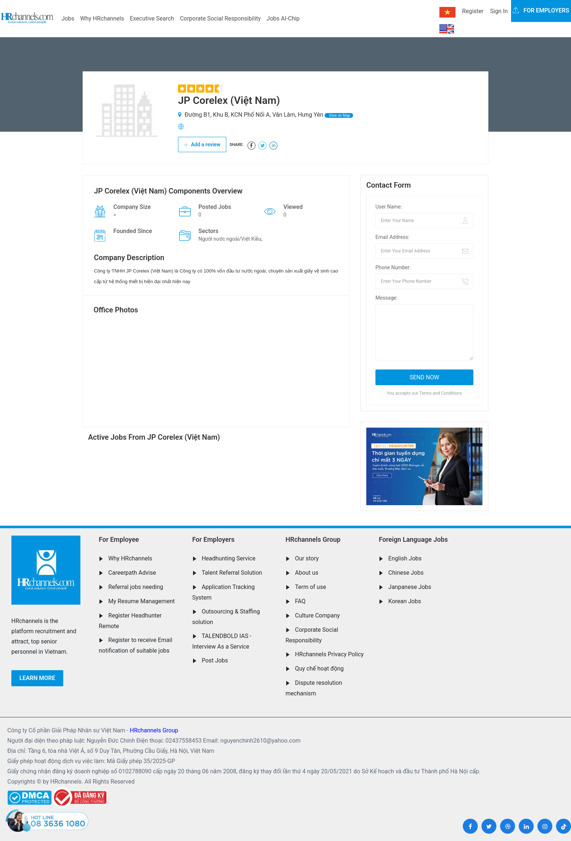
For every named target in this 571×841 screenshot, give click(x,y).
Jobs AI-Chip (282, 18)
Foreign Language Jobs (413, 539)
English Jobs (404, 558)
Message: (386, 298)
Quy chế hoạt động (319, 668)
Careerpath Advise (132, 572)
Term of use (310, 586)
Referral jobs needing (135, 586)
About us (306, 572)
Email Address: (392, 237)
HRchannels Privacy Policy (329, 654)
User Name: (388, 207)
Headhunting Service (229, 558)
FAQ (300, 601)
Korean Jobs (404, 601)
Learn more (37, 678)
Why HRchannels (102, 18)
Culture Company (317, 615)
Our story (307, 558)
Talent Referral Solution (232, 572)
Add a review (202, 144)
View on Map (339, 115)
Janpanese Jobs (409, 586)
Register (473, 11)
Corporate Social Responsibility (220, 18)
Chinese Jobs (405, 572)
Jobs (67, 18)
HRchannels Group (313, 539)
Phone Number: (393, 267)
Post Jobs (215, 660)
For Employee (119, 539)
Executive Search (152, 18)
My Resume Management (141, 601)
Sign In (499, 11)
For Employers (213, 539)
